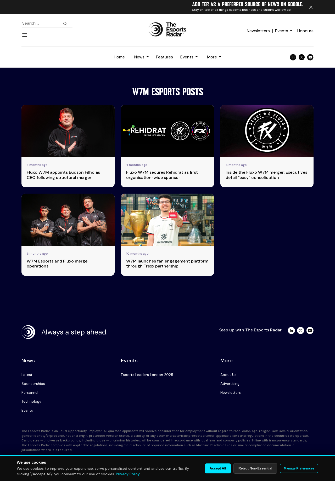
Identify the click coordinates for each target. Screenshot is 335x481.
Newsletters (258, 31)
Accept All (218, 468)
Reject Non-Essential (255, 468)
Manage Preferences (299, 468)
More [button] (212, 57)
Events (281, 31)
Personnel (29, 392)
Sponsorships (33, 383)
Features (164, 57)
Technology (31, 401)
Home (119, 57)
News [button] (140, 57)
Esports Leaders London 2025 (147, 374)
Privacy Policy (127, 474)
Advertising (229, 383)
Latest (26, 374)
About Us (228, 374)
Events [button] (187, 57)
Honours (305, 31)
